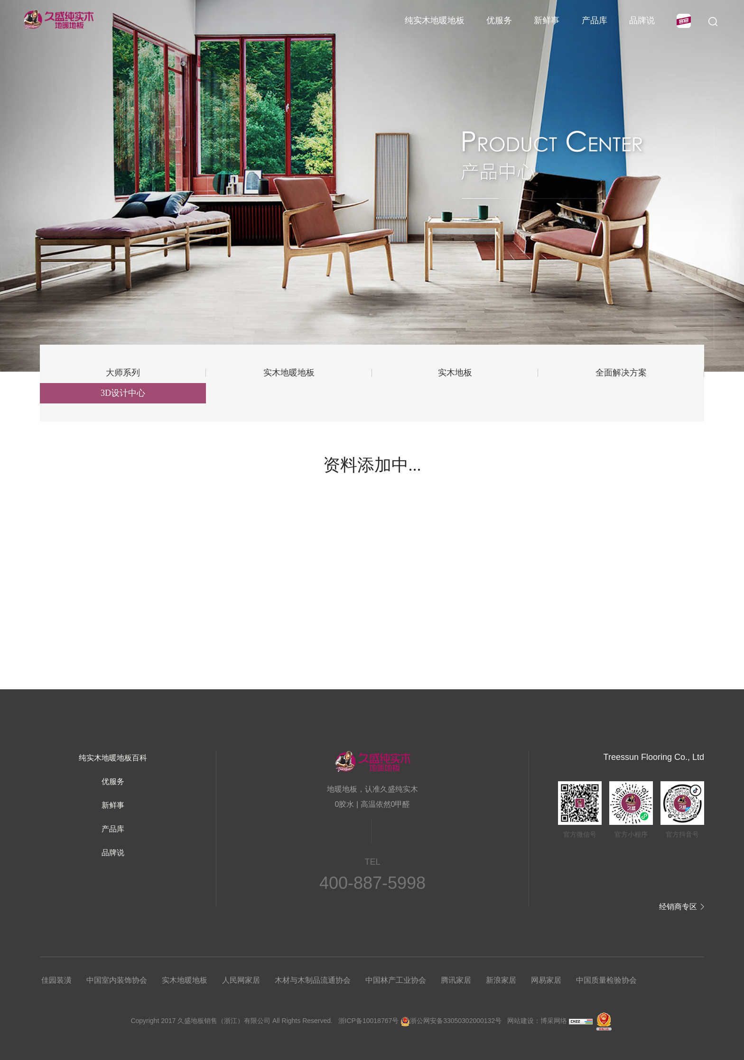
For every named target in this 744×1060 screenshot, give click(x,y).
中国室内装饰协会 (116, 980)
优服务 (499, 20)
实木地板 (455, 372)
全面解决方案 (621, 372)
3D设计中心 (123, 393)
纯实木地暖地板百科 (113, 758)
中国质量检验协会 (606, 980)
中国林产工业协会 (395, 980)
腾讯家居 (456, 980)
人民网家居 (241, 980)
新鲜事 (546, 20)
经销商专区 (678, 907)
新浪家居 (501, 980)
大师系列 (123, 372)
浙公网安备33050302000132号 (451, 1020)
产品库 (594, 20)
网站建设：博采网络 (537, 1020)
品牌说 (642, 20)
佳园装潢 (56, 980)
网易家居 (546, 980)
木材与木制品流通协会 (313, 980)
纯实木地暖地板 (435, 20)
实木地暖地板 (289, 372)
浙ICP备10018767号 (368, 1020)
